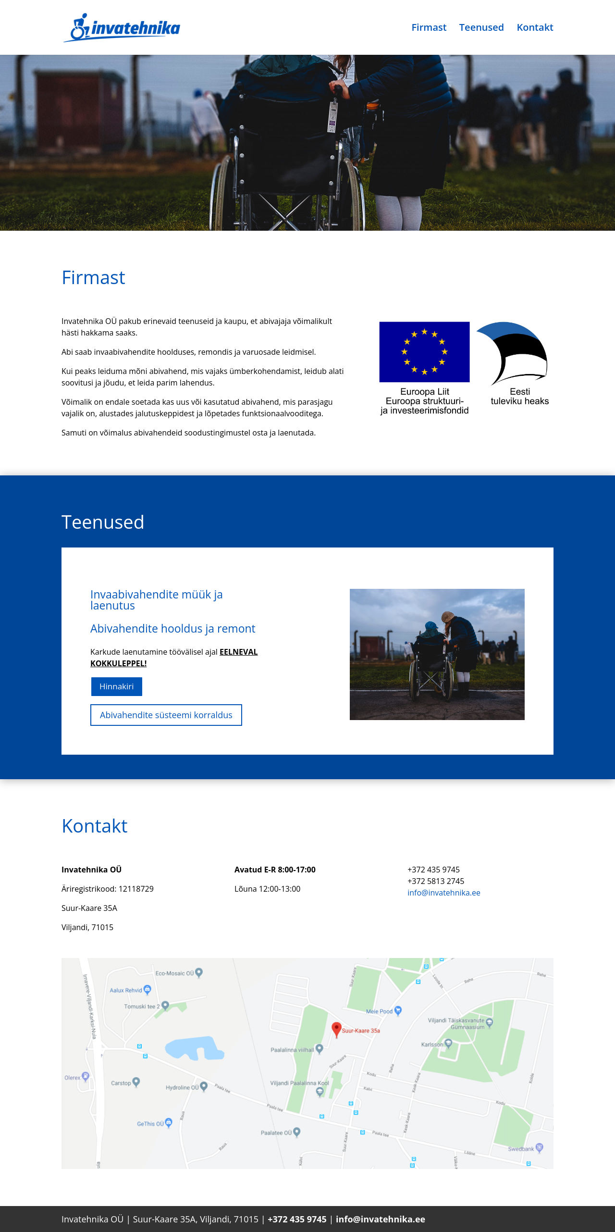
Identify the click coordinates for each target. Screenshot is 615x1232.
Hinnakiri (116, 686)
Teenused (481, 29)
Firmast (428, 29)
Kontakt (535, 29)
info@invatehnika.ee (443, 892)
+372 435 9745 (297, 1219)
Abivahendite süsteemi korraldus (166, 715)
